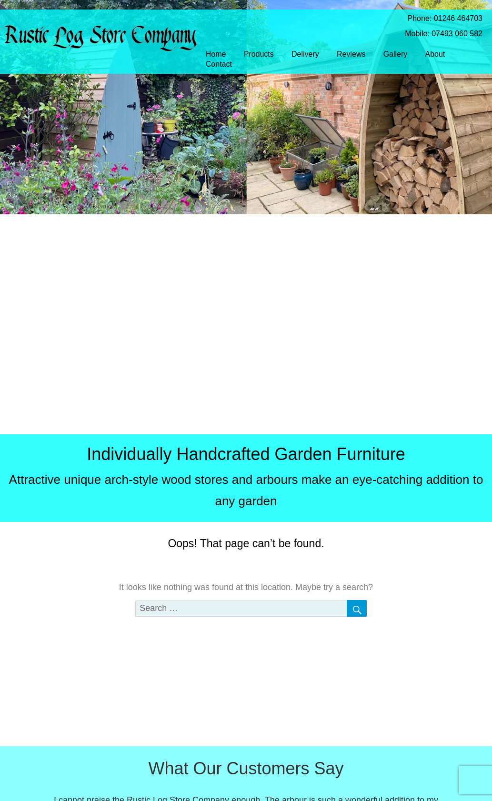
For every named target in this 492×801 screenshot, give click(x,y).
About (435, 54)
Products (259, 54)
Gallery (395, 54)
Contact (219, 64)
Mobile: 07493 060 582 (436, 34)
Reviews (351, 54)
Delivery (305, 54)
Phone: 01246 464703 (437, 18)
